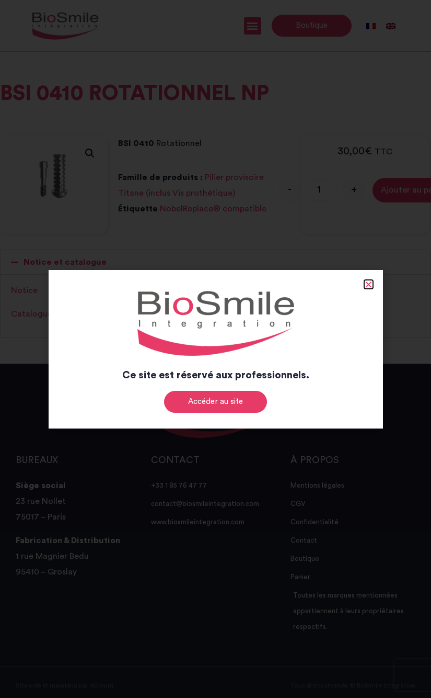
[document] (215, 349)
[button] (368, 284)
